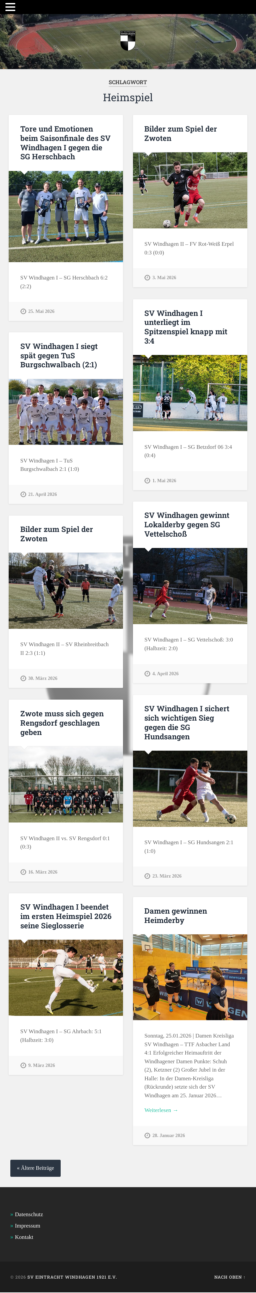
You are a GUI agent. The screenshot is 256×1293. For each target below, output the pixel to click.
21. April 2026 (42, 494)
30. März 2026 (43, 678)
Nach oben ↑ (230, 1277)
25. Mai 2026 (41, 310)
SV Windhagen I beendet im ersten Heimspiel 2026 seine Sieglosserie (65, 916)
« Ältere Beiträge (35, 1169)
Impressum (27, 1226)
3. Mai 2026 (164, 277)
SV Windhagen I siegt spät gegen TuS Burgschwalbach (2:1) (59, 355)
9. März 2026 (41, 1065)
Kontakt (24, 1238)
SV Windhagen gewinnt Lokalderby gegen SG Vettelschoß (186, 525)
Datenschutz (29, 1215)
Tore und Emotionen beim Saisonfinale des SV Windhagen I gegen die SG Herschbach (65, 142)
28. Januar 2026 (168, 1135)
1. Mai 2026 (164, 480)
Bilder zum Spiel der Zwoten (180, 133)
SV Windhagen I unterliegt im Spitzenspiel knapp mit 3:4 (185, 326)
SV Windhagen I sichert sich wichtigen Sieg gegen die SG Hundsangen (186, 722)
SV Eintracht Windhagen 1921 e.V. (72, 1277)
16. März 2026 (43, 871)
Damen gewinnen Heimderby (175, 915)
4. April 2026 (165, 673)
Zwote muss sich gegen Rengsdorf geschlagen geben (61, 723)
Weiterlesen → (161, 1110)
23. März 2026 (167, 875)
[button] (11, 7)
